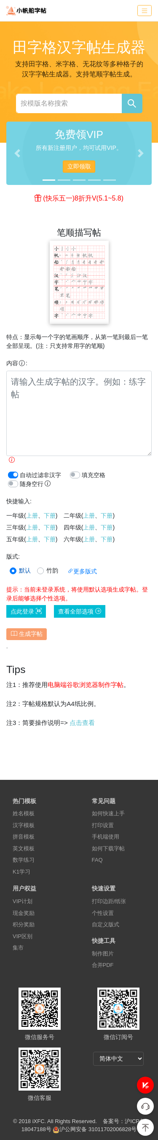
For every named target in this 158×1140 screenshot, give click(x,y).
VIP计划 (22, 901)
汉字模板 (24, 825)
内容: (16, 363)
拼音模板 (24, 836)
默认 (25, 570)
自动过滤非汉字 (40, 475)
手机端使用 (105, 836)
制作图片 (103, 953)
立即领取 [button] (79, 166)
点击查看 (82, 722)
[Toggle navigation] (144, 10)
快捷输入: (19, 501)
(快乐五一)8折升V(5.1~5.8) (83, 198)
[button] (145, 1085)
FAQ (97, 860)
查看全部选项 (79, 611)
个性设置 (103, 913)
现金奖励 (24, 913)
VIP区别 (22, 936)
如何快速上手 (108, 813)
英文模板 (24, 848)
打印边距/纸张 (109, 901)
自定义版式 (105, 924)
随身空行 (35, 483)
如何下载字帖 (108, 848)
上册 (32, 515)
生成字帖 (27, 633)
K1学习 (21, 872)
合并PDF (103, 965)
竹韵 (52, 570)
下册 (50, 515)
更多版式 (82, 571)
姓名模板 (24, 813)
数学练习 (24, 860)
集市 (18, 948)
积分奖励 (24, 924)
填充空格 (93, 475)
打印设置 (103, 825)
